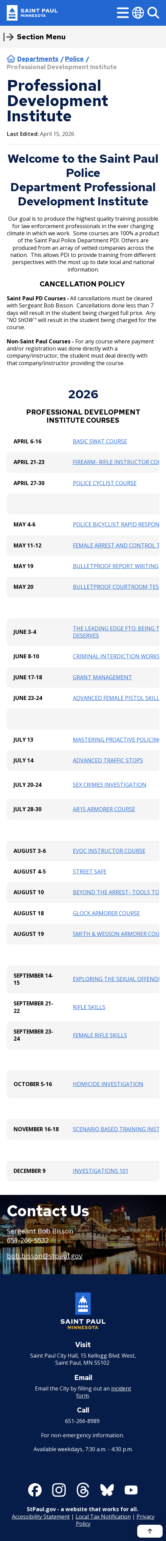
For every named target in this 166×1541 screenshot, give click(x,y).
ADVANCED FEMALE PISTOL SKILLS (118, 698)
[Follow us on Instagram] (59, 1490)
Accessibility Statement (41, 1516)
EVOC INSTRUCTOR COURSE (109, 851)
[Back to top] (150, 1531)
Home (11, 58)
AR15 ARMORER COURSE (104, 809)
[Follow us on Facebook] (35, 1490)
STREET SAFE (89, 871)
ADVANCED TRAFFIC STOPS (108, 760)
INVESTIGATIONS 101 (100, 1171)
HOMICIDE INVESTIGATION (108, 1084)
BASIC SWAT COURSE (100, 441)
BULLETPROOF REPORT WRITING (116, 566)
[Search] (153, 13)
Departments (37, 59)
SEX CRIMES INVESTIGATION (109, 784)
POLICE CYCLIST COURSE (105, 482)
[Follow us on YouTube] (131, 1490)
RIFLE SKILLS (89, 1007)
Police (74, 59)
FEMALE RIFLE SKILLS (100, 1035)
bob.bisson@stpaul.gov (44, 1255)
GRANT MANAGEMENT (102, 677)
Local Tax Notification (103, 1516)
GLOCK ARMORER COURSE (106, 913)
